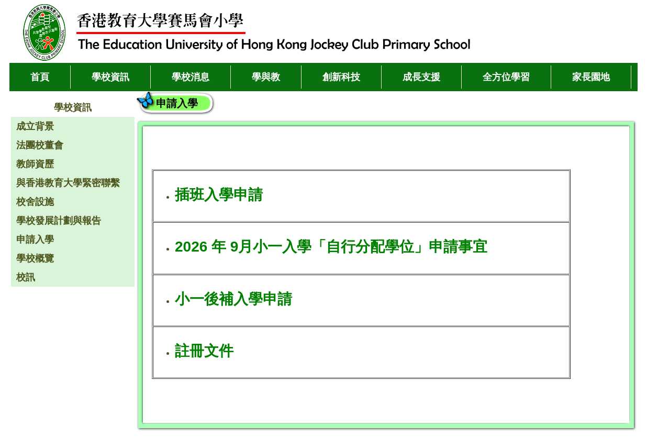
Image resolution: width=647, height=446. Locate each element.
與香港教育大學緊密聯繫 (68, 183)
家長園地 (591, 77)
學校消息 (190, 77)
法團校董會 (39, 145)
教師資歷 (35, 164)
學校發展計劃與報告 (58, 220)
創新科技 (341, 77)
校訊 (25, 277)
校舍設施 (35, 202)
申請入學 (35, 239)
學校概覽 (35, 258)
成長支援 (421, 77)
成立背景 (35, 126)
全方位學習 (506, 77)
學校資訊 (110, 77)
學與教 (266, 77)
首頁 (39, 77)
